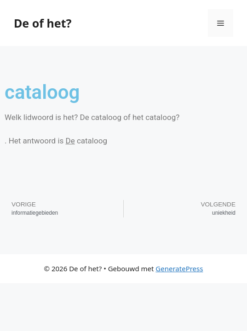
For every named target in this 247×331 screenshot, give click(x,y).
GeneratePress (179, 268)
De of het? (42, 23)
